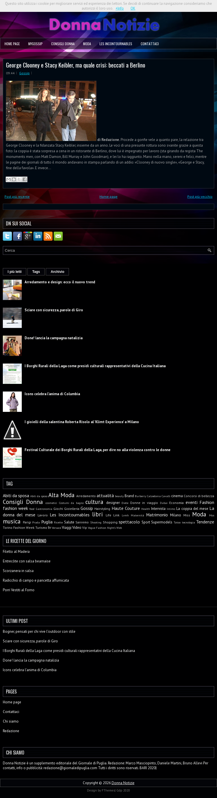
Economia (176, 503)
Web (119, 528)
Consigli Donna (63, 43)
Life (108, 515)
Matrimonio (157, 514)
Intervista (158, 508)
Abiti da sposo (38, 496)
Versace (56, 528)
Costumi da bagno (71, 503)
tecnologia (188, 522)
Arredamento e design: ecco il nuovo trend (60, 282)
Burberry (140, 496)
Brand (129, 495)
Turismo (41, 527)
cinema (177, 495)
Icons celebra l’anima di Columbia (52, 394)
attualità (105, 495)
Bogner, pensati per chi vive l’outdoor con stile (39, 631)
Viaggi (66, 527)
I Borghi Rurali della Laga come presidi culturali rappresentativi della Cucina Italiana (95, 366)
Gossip (24, 73)
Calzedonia (154, 496)
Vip (84, 527)
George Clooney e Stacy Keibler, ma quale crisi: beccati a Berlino (75, 65)
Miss (186, 515)
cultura (94, 502)
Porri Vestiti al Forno (18, 590)
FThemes (108, 790)
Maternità (137, 515)
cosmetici (51, 503)
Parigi (27, 522)
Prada (36, 522)
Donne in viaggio (144, 503)
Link (116, 515)
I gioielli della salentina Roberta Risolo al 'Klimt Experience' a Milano (82, 421)
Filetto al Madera (16, 551)
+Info (120, 8)
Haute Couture (126, 508)
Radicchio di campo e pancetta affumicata (36, 580)
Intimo (171, 509)
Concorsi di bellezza (199, 496)
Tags (36, 272)
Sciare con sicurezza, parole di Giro (54, 310)
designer (113, 502)
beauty (119, 496)
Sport (146, 522)
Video (76, 527)
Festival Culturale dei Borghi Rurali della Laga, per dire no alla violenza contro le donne (97, 449)
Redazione (11, 731)
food (31, 509)
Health (145, 509)
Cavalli (166, 496)
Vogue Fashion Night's (102, 528)
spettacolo (129, 522)
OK (133, 8)
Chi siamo (11, 721)
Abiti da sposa (16, 495)
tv (49, 527)
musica (12, 521)
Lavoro (43, 515)
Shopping (110, 522)
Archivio (57, 272)
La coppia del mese (192, 508)
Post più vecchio (199, 196)
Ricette (58, 522)
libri (97, 514)
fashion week (15, 508)
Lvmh (125, 515)
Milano (175, 515)
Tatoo (177, 522)
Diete (124, 503)
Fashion (206, 502)
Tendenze (205, 522)
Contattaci (150, 43)
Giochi (58, 508)
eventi (192, 502)
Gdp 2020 (123, 790)
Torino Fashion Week (18, 527)
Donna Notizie (123, 782)
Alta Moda (61, 495)
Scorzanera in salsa (18, 570)
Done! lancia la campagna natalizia (54, 338)
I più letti (14, 272)
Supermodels (161, 522)
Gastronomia (44, 509)
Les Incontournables (115, 43)
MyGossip (35, 43)
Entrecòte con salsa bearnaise (27, 561)
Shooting (95, 522)
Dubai (164, 503)
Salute (69, 522)
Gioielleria (71, 508)
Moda (87, 43)
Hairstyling (102, 508)
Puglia (47, 522)
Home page (12, 43)
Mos (211, 515)
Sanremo (82, 522)
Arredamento (86, 496)
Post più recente (17, 196)
